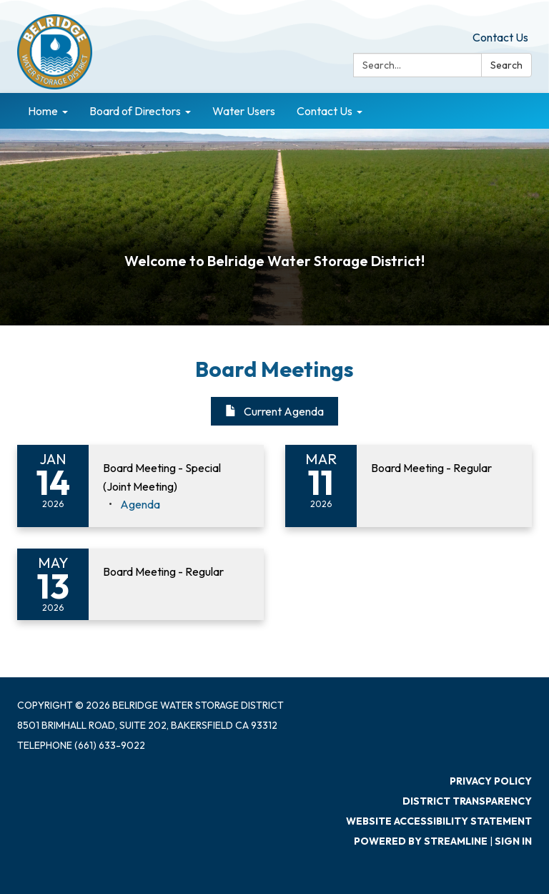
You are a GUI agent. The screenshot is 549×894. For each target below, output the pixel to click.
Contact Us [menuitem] (324, 111)
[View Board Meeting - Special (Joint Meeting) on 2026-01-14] (176, 477)
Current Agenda (274, 411)
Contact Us (500, 37)
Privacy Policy (491, 781)
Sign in (513, 841)
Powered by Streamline (421, 841)
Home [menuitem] (43, 111)
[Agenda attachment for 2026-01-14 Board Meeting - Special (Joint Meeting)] (140, 504)
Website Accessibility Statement (439, 821)
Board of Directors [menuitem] (135, 111)
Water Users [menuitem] (243, 111)
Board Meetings (274, 369)
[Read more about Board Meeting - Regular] (408, 486)
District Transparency (467, 801)
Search (506, 65)
